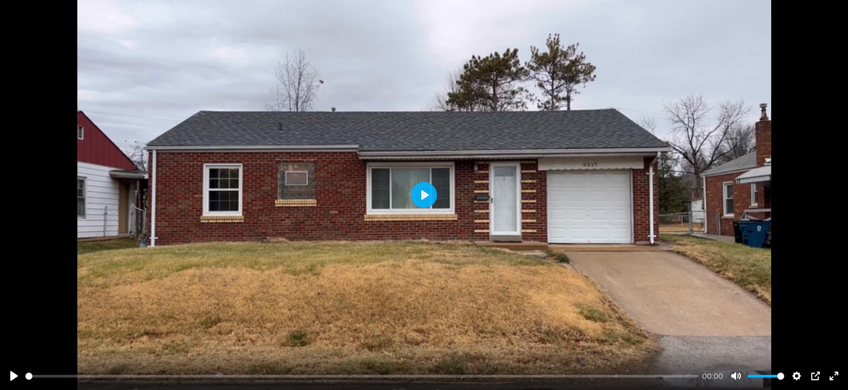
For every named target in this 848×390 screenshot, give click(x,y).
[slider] (361, 376)
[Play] (14, 376)
